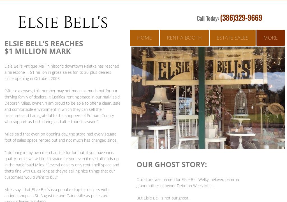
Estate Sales (233, 37)
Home (144, 37)
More (270, 37)
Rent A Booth (184, 37)
